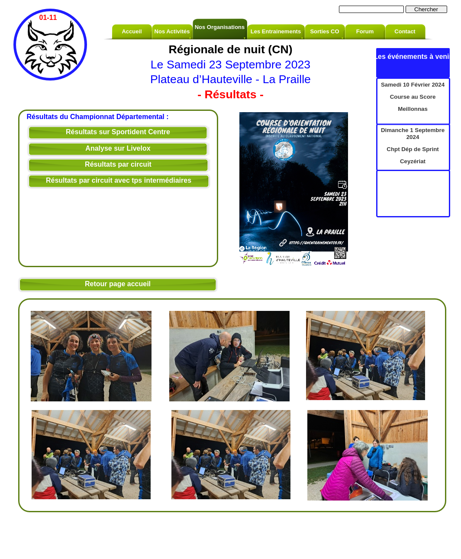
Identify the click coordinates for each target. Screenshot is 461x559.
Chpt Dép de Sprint (412, 149)
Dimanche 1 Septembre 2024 (413, 133)
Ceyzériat (413, 161)
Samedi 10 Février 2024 (413, 84)
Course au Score (413, 97)
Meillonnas (413, 109)
